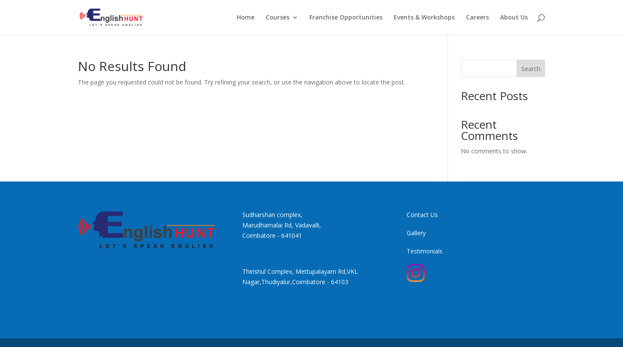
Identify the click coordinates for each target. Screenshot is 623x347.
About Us (514, 17)
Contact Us (422, 215)
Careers (477, 17)
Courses (277, 17)
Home (245, 17)
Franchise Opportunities (345, 17)
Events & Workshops (424, 17)
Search (530, 69)
